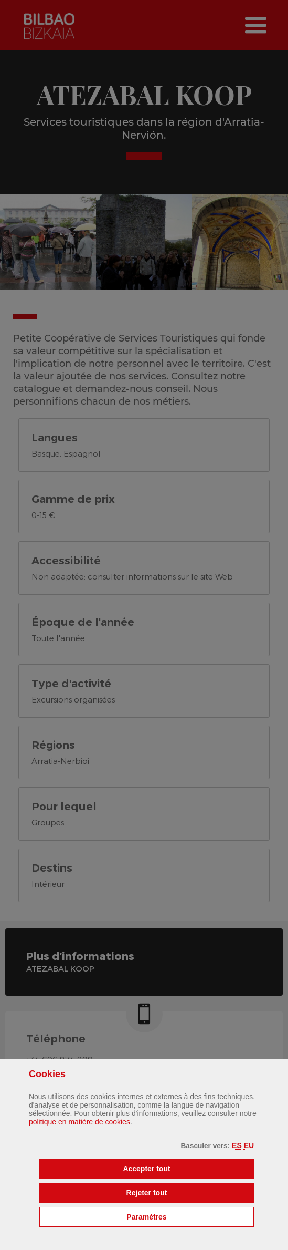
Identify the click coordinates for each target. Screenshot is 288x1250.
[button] (237, 1145)
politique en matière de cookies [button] (79, 1122)
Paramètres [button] (190, 1216)
